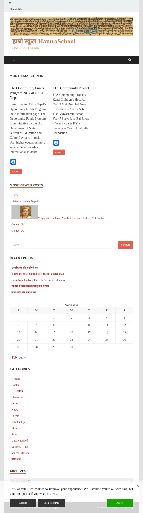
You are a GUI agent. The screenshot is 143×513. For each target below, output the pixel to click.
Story (14, 434)
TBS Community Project (71, 88)
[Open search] (129, 60)
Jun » (22, 357)
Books (15, 384)
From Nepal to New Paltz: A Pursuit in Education (38, 280)
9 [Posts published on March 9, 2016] (71, 325)
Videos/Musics (20, 452)
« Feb (13, 357)
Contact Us (17, 224)
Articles (15, 378)
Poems (15, 415)
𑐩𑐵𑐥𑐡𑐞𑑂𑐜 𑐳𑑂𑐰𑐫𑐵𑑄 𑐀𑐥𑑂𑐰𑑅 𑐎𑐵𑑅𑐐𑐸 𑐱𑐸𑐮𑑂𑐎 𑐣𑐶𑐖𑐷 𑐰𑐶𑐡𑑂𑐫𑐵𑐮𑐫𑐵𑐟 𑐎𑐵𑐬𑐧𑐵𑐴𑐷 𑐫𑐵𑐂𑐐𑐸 (37, 273)
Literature (17, 397)
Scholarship (18, 421)
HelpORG (17, 391)
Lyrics (15, 403)
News (14, 409)
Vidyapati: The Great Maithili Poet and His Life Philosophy (71, 218)
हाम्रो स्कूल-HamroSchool (43, 41)
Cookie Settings (51, 503)
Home (14, 194)
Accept (119, 503)
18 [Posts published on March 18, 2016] (106, 332)
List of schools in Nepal (24, 201)
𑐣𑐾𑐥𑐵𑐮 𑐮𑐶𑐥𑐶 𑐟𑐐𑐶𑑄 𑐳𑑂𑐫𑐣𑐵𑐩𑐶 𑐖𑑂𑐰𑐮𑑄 (23, 292)
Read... (14, 171)
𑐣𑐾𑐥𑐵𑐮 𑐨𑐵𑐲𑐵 (16, 459)
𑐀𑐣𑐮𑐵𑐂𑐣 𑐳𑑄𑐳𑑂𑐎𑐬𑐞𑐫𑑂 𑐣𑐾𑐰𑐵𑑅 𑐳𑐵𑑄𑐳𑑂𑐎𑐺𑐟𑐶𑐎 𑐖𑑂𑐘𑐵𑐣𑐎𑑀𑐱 (30, 286)
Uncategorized (19, 440)
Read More (52, 494)
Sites (14, 428)
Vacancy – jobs (19, 446)
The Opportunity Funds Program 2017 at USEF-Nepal (27, 93)
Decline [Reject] (23, 503)
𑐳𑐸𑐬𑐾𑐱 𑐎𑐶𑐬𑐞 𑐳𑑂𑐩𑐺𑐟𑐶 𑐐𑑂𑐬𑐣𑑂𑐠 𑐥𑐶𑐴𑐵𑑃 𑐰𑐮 (24, 267)
